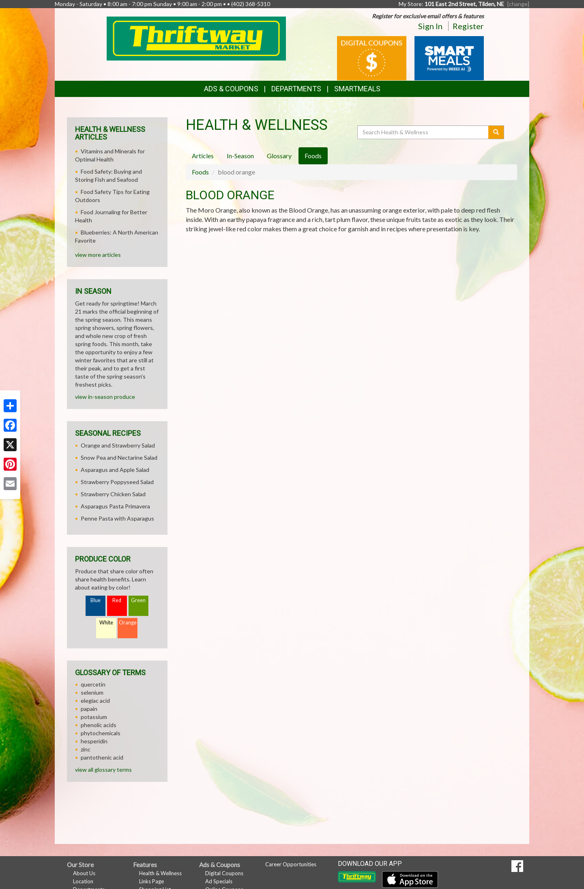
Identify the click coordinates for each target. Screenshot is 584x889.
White (106, 623)
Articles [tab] (203, 155)
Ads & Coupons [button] (231, 88)
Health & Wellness (160, 873)
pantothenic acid (102, 757)
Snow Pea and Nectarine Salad (119, 457)
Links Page (151, 881)
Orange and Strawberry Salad (118, 445)
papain (89, 708)
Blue (95, 600)
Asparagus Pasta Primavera (115, 506)
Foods (200, 172)
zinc (85, 749)
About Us (84, 873)
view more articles (98, 254)
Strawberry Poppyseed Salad (117, 481)
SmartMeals (357, 88)
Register (468, 26)
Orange (128, 623)
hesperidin (94, 741)
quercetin (93, 684)
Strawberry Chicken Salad (113, 494)
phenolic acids (98, 724)
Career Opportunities (290, 864)
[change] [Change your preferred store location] (518, 3)
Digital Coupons (224, 873)
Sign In (430, 26)
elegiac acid (95, 700)
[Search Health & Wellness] (423, 132)
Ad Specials (218, 881)
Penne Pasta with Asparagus (117, 518)
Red (116, 600)
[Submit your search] (496, 132)
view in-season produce (105, 396)
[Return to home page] (196, 37)
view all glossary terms (103, 769)
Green (138, 600)
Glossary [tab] (279, 155)
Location (83, 881)
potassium (94, 716)
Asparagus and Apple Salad (115, 469)
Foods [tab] (313, 155)
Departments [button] (296, 88)
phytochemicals (100, 733)
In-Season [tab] (240, 155)
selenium (92, 692)
